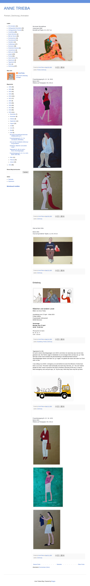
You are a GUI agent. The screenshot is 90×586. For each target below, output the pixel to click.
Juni (11, 128)
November (13, 116)
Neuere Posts (36, 564)
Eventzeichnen (12, 38)
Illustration (11, 46)
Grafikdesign (11, 44)
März (11, 157)
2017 (10, 107)
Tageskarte (11, 62)
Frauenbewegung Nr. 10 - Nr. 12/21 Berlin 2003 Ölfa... (19, 154)
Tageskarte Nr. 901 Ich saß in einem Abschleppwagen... (17, 150)
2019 (10, 103)
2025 (10, 89)
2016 (10, 110)
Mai (11, 130)
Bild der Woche (12, 36)
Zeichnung (43, 69)
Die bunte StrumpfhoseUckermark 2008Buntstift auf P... (19, 135)
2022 (10, 96)
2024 (10, 91)
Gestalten (10, 42)
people (10, 54)
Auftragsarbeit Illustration (14, 28)
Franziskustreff (12, 40)
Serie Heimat (11, 58)
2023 (10, 94)
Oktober (12, 119)
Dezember (13, 114)
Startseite (59, 564)
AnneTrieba (21, 73)
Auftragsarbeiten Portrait (14, 30)
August (12, 123)
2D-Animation (11, 26)
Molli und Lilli (11, 52)
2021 (10, 98)
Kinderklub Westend (13, 48)
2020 (10, 100)
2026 (10, 87)
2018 (10, 105)
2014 (10, 165)
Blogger (53, 581)
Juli (11, 125)
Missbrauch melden (13, 186)
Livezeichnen (11, 50)
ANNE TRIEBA (17, 8)
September (13, 121)
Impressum (11, 181)
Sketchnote (11, 60)
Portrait (39, 69)
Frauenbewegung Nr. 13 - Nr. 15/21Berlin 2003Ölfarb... (17, 139)
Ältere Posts (81, 564)
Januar (12, 162)
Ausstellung (40, 341)
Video (9, 64)
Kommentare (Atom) (44, 567)
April (11, 132)
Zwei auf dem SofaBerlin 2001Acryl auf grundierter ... (19, 142)
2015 (10, 112)
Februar (12, 159)
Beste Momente (12, 34)
